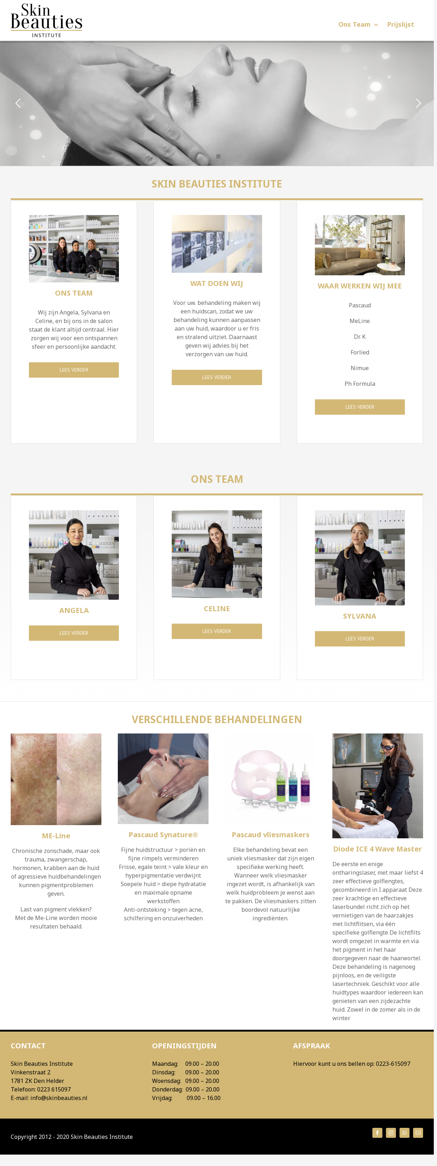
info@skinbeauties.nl (58, 1098)
